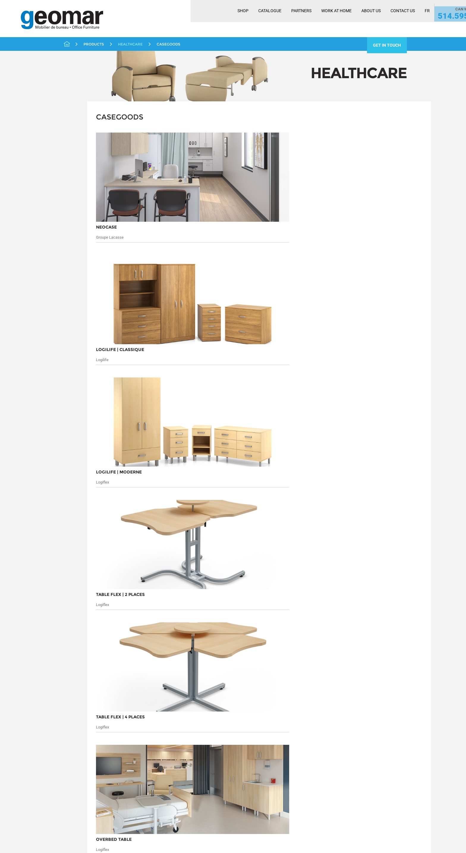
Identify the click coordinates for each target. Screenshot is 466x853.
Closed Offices (81, 131)
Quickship (76, 231)
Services (67, 600)
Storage (74, 260)
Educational (78, 141)
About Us (323, 19)
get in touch (387, 45)
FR (379, 19)
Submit (377, 599)
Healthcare (77, 160)
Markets (67, 593)
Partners (254, 19)
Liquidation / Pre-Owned (91, 192)
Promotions (78, 221)
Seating (80, 183)
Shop (195, 19)
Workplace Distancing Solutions (88, 292)
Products (113, 583)
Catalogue (222, 19)
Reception (76, 240)
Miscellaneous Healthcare (98, 176)
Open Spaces (79, 201)
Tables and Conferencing (91, 269)
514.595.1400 (419, 23)
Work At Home (289, 19)
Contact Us (355, 19)
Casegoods (84, 169)
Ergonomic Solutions (87, 151)
